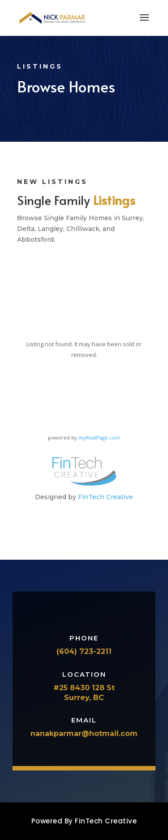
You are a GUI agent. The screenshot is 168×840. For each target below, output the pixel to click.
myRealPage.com (99, 437)
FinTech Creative (105, 497)
